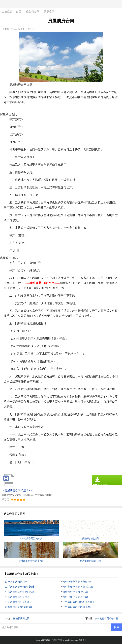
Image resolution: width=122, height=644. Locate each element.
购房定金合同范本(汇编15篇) (78, 586)
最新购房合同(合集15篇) (18, 607)
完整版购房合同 (21, 618)
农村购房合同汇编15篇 (106, 618)
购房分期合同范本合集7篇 (76, 581)
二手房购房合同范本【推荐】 (78, 602)
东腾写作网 (57, 640)
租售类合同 (32, 11)
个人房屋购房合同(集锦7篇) (20, 591)
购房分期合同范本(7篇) (75, 597)
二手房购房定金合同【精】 (20, 586)
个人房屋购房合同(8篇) (18, 602)
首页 (18, 11)
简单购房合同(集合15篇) (75, 591)
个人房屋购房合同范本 (17, 597)
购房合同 (49, 11)
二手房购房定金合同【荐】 (77, 607)
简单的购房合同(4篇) (16, 581)
